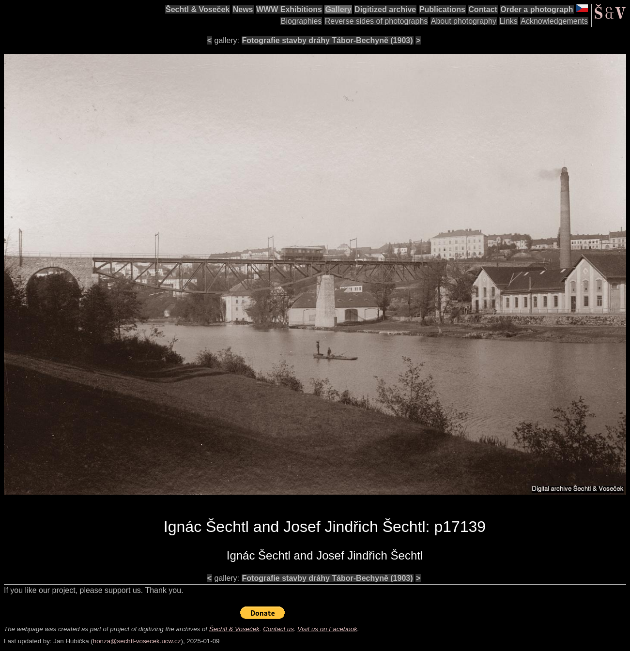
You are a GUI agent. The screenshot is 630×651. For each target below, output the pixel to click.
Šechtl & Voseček (198, 9)
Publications (442, 9)
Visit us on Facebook (327, 629)
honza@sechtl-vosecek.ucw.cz (137, 641)
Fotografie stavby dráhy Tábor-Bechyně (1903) (327, 40)
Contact (482, 9)
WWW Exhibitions (289, 9)
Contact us (278, 629)
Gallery (338, 9)
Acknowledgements (554, 21)
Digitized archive (385, 9)
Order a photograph (536, 9)
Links (508, 21)
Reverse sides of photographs (376, 21)
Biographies (301, 21)
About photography (463, 21)
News (243, 9)
